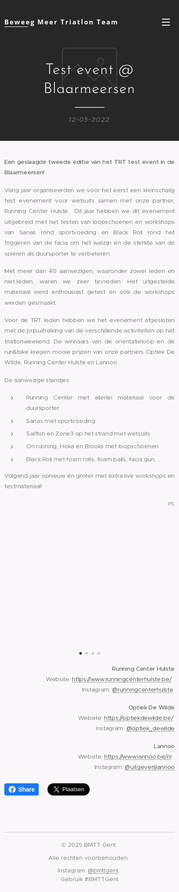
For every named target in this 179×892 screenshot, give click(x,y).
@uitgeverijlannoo (150, 767)
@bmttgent (103, 870)
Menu (166, 22)
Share (21, 789)
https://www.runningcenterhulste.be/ (121, 678)
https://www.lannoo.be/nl (138, 756)
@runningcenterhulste (142, 689)
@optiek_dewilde (150, 728)
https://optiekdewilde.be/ (138, 717)
